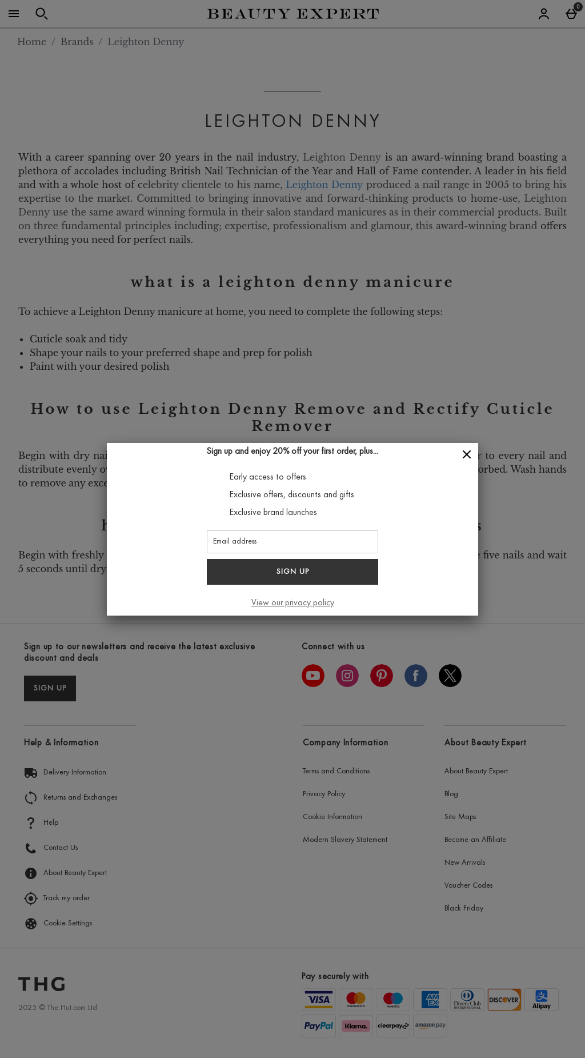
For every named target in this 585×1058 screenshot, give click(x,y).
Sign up (293, 572)
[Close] (466, 454)
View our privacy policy (292, 603)
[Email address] (292, 541)
